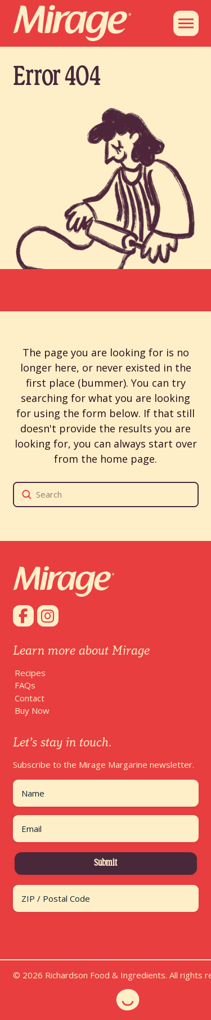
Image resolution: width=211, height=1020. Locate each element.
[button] (186, 23)
